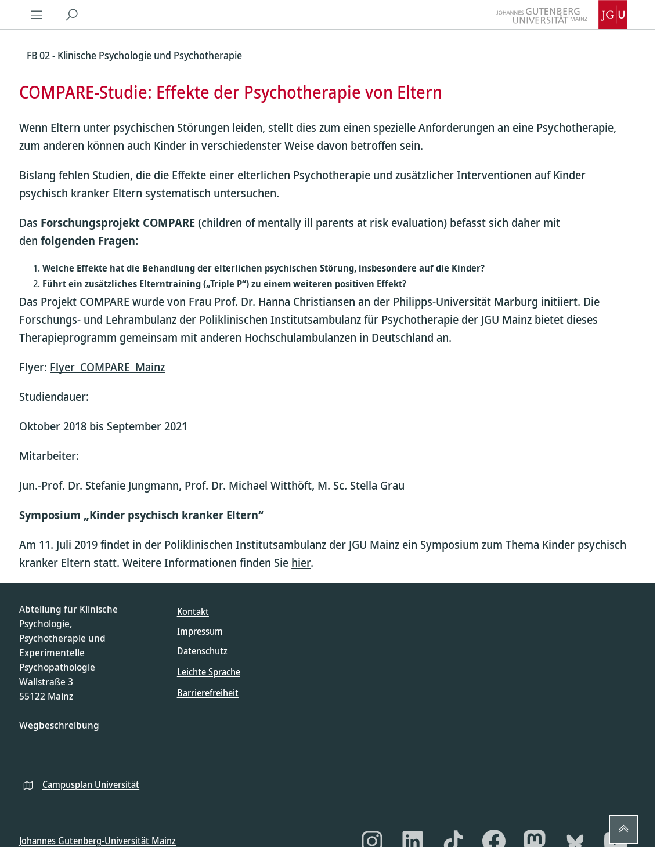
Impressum (200, 631)
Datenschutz (202, 651)
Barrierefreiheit (208, 692)
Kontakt (193, 611)
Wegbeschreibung (59, 725)
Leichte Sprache (208, 671)
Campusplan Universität (90, 784)
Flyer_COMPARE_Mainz (107, 367)
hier (301, 562)
